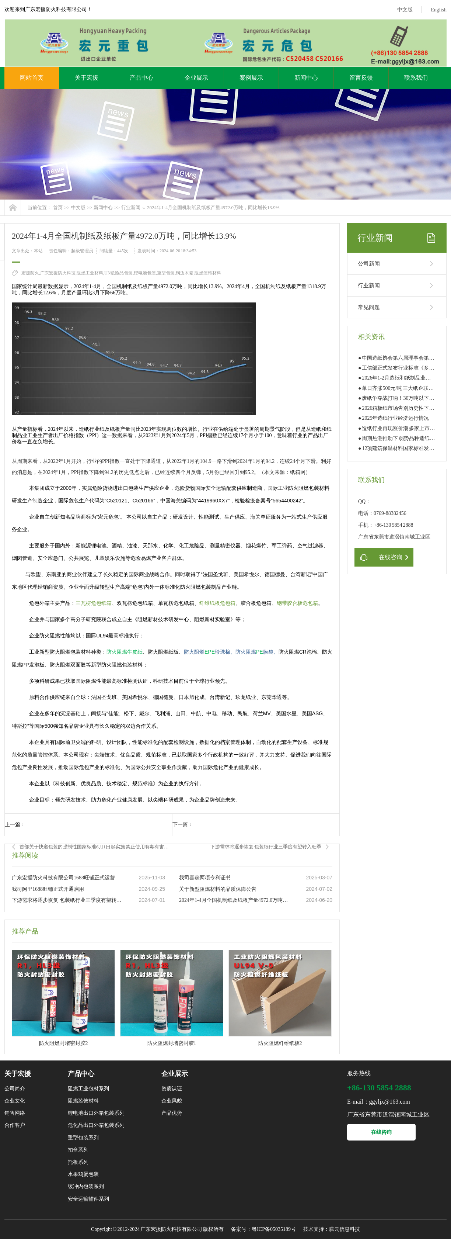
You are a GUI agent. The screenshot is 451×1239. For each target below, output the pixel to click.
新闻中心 (306, 78)
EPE (207, 652)
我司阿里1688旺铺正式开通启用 (48, 889)
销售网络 (14, 1113)
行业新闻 (130, 207)
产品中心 (141, 78)
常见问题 (369, 307)
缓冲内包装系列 (86, 1186)
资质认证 (171, 1088)
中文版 (405, 10)
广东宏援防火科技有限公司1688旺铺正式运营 (63, 877)
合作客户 (14, 1125)
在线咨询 (381, 1132)
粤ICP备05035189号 (274, 1229)
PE (254, 652)
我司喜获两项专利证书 (205, 877)
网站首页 (31, 78)
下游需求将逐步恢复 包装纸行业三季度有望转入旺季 (265, 846)
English (439, 10)
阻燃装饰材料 (83, 1101)
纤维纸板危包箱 (217, 603)
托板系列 (78, 1162)
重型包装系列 (83, 1138)
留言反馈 (361, 78)
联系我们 (416, 78)
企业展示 (196, 78)
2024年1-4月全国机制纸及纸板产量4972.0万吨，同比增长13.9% (213, 207)
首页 (58, 207)
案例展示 (251, 78)
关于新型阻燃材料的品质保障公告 (217, 889)
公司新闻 (369, 264)
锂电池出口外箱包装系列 (96, 1113)
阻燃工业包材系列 (88, 1088)
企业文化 (14, 1101)
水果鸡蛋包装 (83, 1174)
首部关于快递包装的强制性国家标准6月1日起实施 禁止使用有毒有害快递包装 (96, 846)
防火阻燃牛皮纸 (124, 652)
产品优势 (171, 1113)
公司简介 (14, 1088)
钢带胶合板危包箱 (297, 603)
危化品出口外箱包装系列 (96, 1125)
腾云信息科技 (344, 1229)
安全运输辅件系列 (88, 1199)
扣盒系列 (78, 1150)
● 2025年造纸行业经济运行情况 (393, 418)
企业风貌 (171, 1101)
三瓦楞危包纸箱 (94, 603)
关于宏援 (86, 78)
